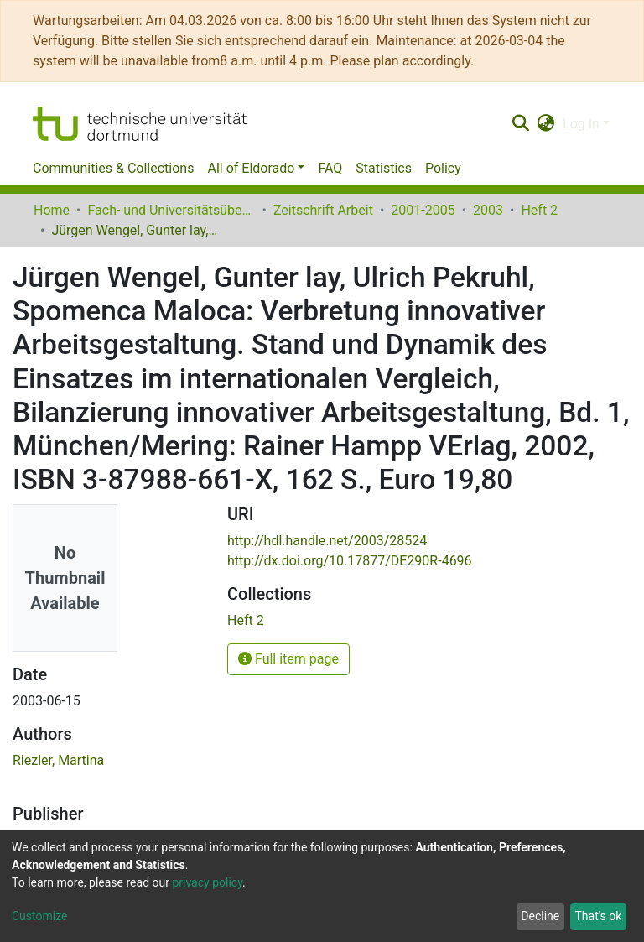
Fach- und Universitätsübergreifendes (171, 210)
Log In (581, 124)
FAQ (330, 168)
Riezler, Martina (58, 760)
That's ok (597, 916)
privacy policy (207, 882)
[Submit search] (520, 124)
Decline (540, 916)
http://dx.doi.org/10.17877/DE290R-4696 (349, 561)
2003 (488, 210)
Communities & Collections (113, 168)
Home (52, 210)
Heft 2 (539, 210)
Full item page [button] (288, 659)
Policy (443, 168)
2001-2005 (422, 210)
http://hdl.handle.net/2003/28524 (327, 541)
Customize (39, 916)
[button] (546, 124)
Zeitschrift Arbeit (323, 210)
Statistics (384, 168)
